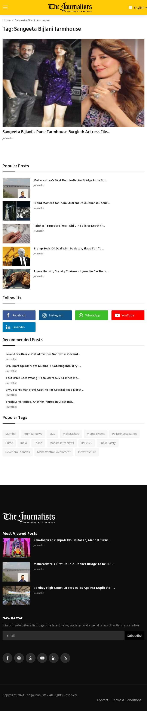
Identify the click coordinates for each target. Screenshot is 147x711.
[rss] (65, 658)
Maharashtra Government (54, 452)
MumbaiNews (96, 434)
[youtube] (42, 658)
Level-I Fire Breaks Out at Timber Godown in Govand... (43, 354)
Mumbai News (33, 434)
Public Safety (107, 443)
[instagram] (19, 658)
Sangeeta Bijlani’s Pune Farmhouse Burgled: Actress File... (56, 132)
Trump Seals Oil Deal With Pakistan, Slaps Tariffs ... (69, 249)
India (23, 443)
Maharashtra (71, 434)
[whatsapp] (31, 658)
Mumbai (10, 434)
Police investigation (124, 434)
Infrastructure (87, 452)
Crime (9, 443)
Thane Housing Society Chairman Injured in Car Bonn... (71, 271)
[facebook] (7, 658)
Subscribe (134, 636)
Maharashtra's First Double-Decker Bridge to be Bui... (70, 180)
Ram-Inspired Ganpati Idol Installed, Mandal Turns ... (72, 540)
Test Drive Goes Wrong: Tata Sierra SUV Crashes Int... (42, 378)
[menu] (5, 7)
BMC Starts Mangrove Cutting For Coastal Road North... (44, 390)
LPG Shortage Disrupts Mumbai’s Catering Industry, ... (43, 366)
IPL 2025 (86, 443)
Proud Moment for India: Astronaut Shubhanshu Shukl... (72, 203)
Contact (102, 700)
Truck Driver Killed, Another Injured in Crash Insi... (40, 402)
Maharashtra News (62, 443)
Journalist (8, 138)
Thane (38, 443)
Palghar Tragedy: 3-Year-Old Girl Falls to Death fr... (69, 226)
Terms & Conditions (126, 700)
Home (6, 20)
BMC (52, 434)
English (136, 8)
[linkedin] (54, 658)
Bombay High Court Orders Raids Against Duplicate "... (74, 588)
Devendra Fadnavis (17, 452)
